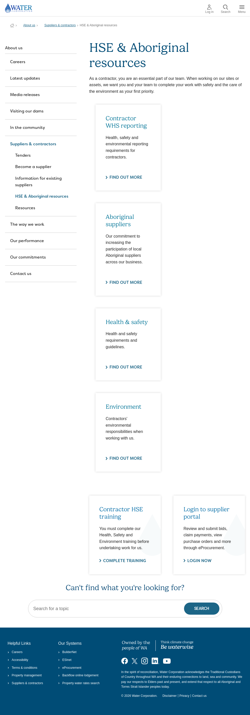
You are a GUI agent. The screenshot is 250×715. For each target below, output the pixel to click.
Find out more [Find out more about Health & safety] (125, 367)
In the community (27, 127)
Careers (17, 61)
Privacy (184, 695)
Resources (25, 208)
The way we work (27, 224)
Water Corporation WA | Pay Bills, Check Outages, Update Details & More (12, 25)
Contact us (20, 273)
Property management (25, 675)
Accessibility (18, 660)
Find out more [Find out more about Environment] (125, 458)
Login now (199, 560)
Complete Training (124, 560)
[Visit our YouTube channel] (167, 661)
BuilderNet (67, 652)
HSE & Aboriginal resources (41, 196)
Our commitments (28, 257)
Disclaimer (170, 695)
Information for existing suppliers (38, 182)
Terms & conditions (22, 668)
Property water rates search (79, 683)
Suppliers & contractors (60, 25)
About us (29, 25)
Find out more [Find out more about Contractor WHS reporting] (125, 177)
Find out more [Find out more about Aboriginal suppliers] (125, 282)
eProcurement (69, 668)
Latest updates (25, 78)
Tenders (23, 155)
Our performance (27, 240)
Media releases (25, 94)
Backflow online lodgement (78, 675)
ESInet (64, 660)
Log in (209, 9)
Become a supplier (33, 166)
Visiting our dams (26, 111)
